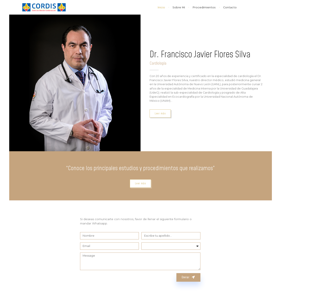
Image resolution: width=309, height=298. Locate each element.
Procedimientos (204, 7)
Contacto (230, 7)
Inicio (161, 7)
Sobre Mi (179, 7)
